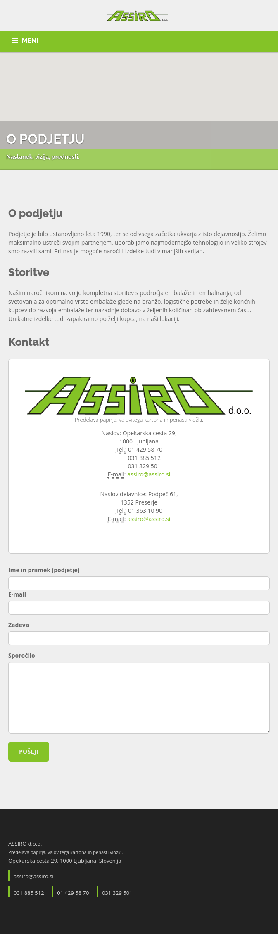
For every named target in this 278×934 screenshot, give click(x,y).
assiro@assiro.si (148, 474)
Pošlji (28, 751)
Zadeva (18, 625)
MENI (30, 41)
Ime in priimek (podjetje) (44, 570)
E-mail (17, 594)
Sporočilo (21, 655)
